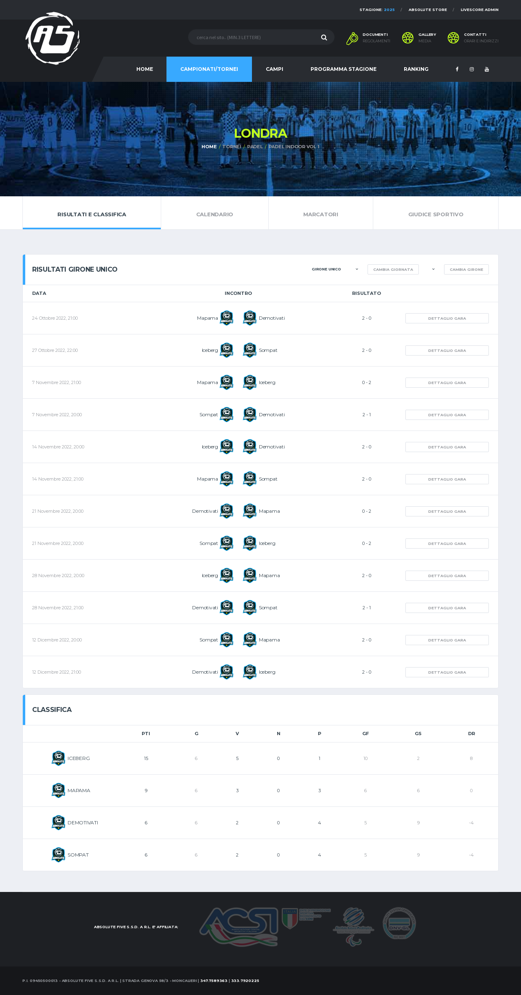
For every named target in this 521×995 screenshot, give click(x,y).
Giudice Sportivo (435, 212)
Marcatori (321, 212)
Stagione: (377, 9)
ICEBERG (79, 758)
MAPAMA (79, 790)
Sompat (268, 350)
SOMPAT (78, 855)
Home (209, 146)
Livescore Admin (480, 9)
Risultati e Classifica (92, 212)
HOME (144, 69)
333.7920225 (245, 980)
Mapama (207, 318)
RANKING (416, 69)
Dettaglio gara (447, 318)
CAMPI (274, 69)
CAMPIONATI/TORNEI (209, 69)
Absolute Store (428, 9)
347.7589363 (214, 980)
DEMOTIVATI (83, 822)
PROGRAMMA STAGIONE (344, 69)
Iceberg (210, 350)
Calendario (214, 212)
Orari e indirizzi (481, 41)
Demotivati (272, 318)
